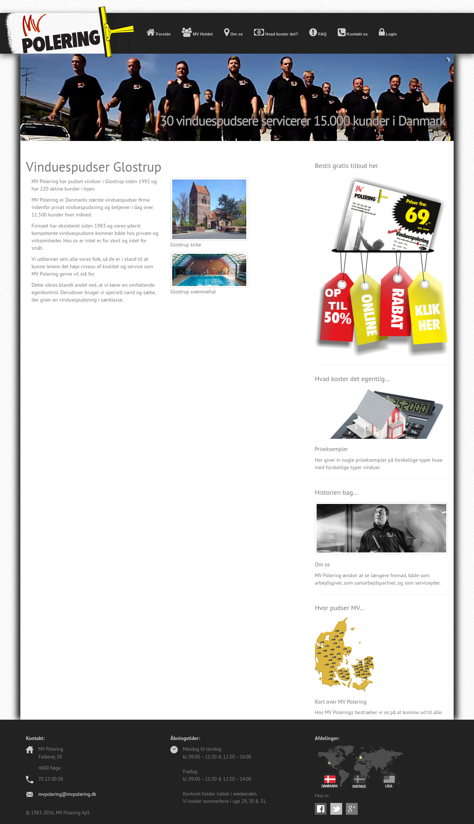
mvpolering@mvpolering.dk (67, 794)
